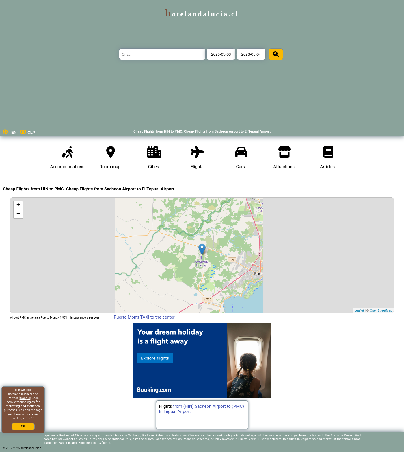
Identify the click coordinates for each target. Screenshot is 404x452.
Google (25, 398)
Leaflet (359, 310)
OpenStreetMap (381, 310)
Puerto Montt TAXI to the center (144, 317)
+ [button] (18, 205)
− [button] (18, 214)
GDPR (29, 418)
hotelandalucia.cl (202, 14)
